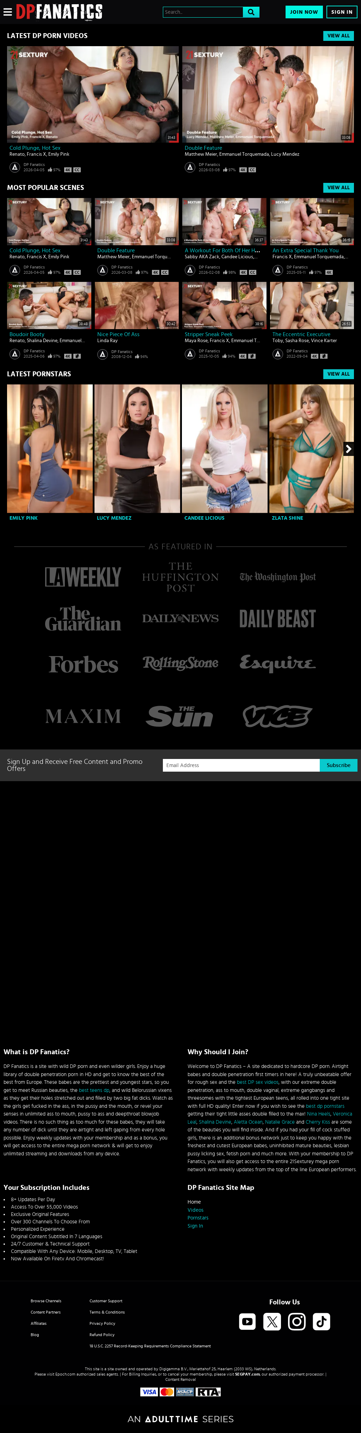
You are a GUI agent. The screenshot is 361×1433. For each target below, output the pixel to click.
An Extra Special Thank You (306, 250)
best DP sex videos (258, 1082)
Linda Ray (107, 340)
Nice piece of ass (118, 334)
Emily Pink (58, 154)
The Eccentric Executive (301, 334)
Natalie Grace (280, 1122)
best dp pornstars (325, 1106)
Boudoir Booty (27, 334)
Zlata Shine (287, 518)
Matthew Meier (201, 154)
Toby (278, 340)
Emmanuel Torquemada (244, 154)
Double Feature (203, 148)
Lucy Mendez (285, 154)
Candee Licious (237, 256)
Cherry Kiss (318, 1122)
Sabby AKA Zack (202, 256)
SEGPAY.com (247, 1374)
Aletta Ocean (248, 1122)
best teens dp (94, 1090)
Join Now (304, 12)
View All (339, 35)
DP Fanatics (34, 164)
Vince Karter (324, 340)
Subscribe (338, 765)
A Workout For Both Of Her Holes (225, 250)
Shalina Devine (42, 340)
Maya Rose (196, 340)
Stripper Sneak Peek (209, 334)
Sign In (342, 12)
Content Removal (180, 1379)
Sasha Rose (297, 340)
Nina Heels (318, 1114)
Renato (17, 154)
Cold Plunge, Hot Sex (35, 148)
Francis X (36, 154)
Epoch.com (65, 1374)
